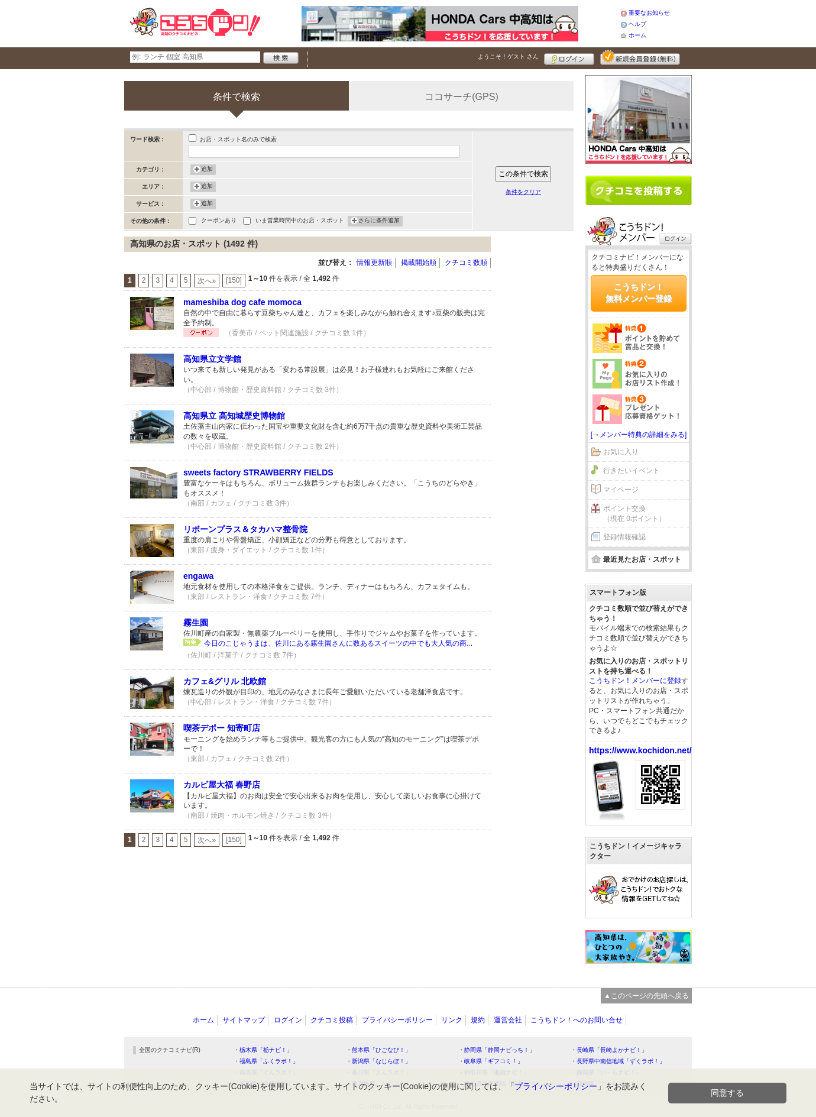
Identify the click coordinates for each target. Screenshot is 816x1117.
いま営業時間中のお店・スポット (299, 221)
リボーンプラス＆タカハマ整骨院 (245, 529)
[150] (234, 280)
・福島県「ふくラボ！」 (266, 1061)
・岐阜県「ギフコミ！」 (490, 1061)
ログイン (569, 57)
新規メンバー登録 (640, 57)
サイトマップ (243, 1020)
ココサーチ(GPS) (461, 97)
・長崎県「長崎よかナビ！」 (609, 1050)
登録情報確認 (624, 537)
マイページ (621, 489)
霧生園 (195, 622)
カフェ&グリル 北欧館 (224, 681)
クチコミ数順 (466, 262)
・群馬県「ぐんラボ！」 (266, 1072)
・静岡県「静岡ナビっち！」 (496, 1050)
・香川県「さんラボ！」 (378, 1072)
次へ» (206, 281)
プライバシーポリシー (397, 1020)
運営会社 (508, 1020)
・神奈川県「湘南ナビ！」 (493, 1072)
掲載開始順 (418, 262)
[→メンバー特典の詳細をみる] (639, 434)
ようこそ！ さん (508, 56)
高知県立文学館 (212, 359)
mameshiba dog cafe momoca (242, 302)
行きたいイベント (631, 471)
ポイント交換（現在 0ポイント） (634, 513)
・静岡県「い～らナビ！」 (606, 1072)
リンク (451, 1020)
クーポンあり (219, 221)
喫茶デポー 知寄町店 (221, 728)
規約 (478, 1020)
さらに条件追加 (379, 221)
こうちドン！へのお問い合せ (576, 1020)
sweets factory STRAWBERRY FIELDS (258, 472)
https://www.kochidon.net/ (640, 750)
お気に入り (621, 452)
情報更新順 (374, 262)
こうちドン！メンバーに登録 (635, 680)
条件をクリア (523, 192)
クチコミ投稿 (331, 1020)
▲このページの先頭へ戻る (646, 996)
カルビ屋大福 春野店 (221, 784)
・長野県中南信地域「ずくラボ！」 (618, 1061)
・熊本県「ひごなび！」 (378, 1050)
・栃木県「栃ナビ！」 (263, 1050)
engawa (198, 576)
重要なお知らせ (649, 12)
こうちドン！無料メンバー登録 (638, 292)
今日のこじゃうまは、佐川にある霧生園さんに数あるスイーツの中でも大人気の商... (338, 643)
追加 (207, 170)
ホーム (637, 35)
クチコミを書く (638, 190)
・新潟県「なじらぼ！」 (378, 1061)
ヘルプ (637, 24)
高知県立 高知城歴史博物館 (234, 415)
